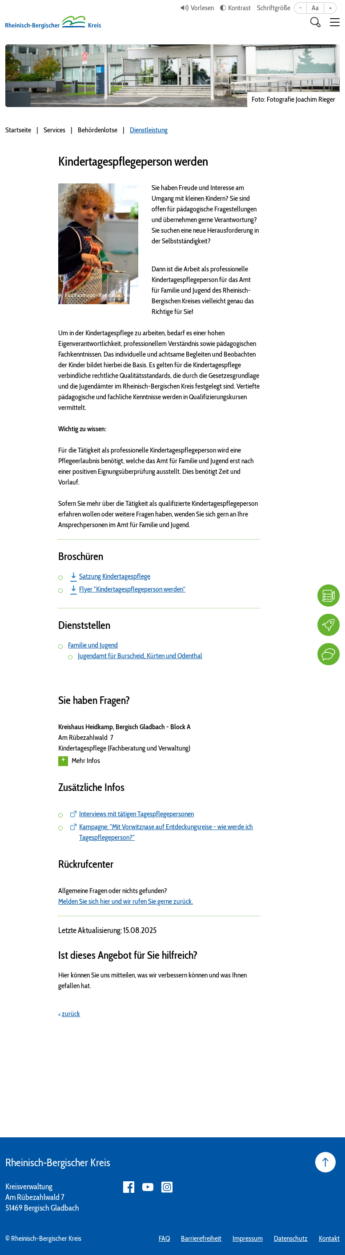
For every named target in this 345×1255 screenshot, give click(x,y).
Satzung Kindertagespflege (114, 576)
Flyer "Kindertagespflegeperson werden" (132, 589)
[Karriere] (329, 625)
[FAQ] (329, 596)
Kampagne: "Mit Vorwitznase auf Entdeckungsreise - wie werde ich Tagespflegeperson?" (166, 832)
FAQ (164, 1238)
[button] (335, 22)
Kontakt (329, 1238)
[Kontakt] (329, 654)
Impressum (248, 1238)
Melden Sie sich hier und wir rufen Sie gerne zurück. (125, 901)
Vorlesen (202, 8)
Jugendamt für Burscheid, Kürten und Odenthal (140, 655)
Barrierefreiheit (201, 1238)
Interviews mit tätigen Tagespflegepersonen (136, 814)
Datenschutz (291, 1238)
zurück (71, 1013)
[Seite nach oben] (325, 1162)
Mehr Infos (79, 761)
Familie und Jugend (93, 645)
